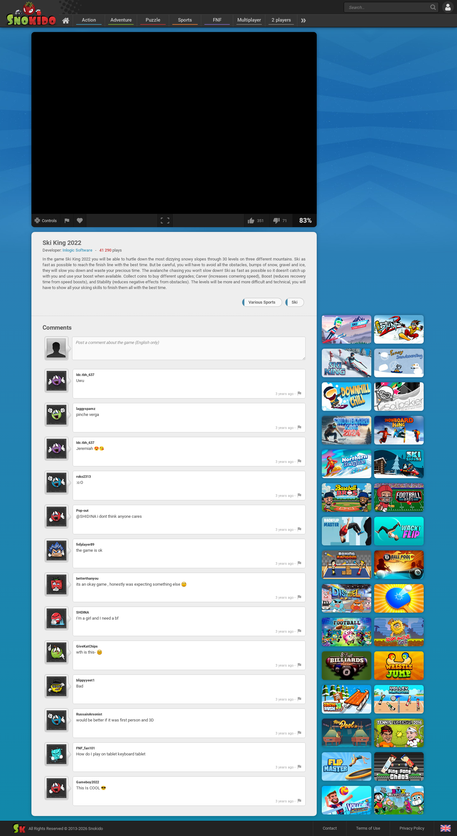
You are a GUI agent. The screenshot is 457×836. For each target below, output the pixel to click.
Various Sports (261, 302)
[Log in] (448, 7)
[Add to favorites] (80, 220)
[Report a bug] (67, 220)
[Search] (433, 7)
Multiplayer (249, 20)
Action (89, 20)
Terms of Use (368, 828)
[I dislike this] (281, 220)
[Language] (445, 828)
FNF (217, 20)
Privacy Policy (412, 828)
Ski (294, 302)
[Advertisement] (373, 128)
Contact (330, 828)
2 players (281, 20)
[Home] (66, 20)
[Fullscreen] (165, 220)
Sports (185, 20)
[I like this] (256, 220)
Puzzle (153, 20)
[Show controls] (45, 220)
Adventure (121, 20)
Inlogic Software (77, 250)
